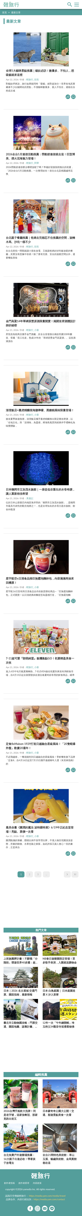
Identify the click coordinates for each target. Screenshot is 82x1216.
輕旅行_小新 (32, 330)
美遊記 (29, 498)
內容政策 (37, 1183)
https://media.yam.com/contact (49, 1199)
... (46, 874)
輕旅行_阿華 (32, 162)
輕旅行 (11, 4)
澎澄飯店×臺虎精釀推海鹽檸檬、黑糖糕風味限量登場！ (40, 410)
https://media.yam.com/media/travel (47, 1195)
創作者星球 (23, 1183)
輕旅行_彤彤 (32, 79)
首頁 (4, 12)
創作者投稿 (9, 1183)
